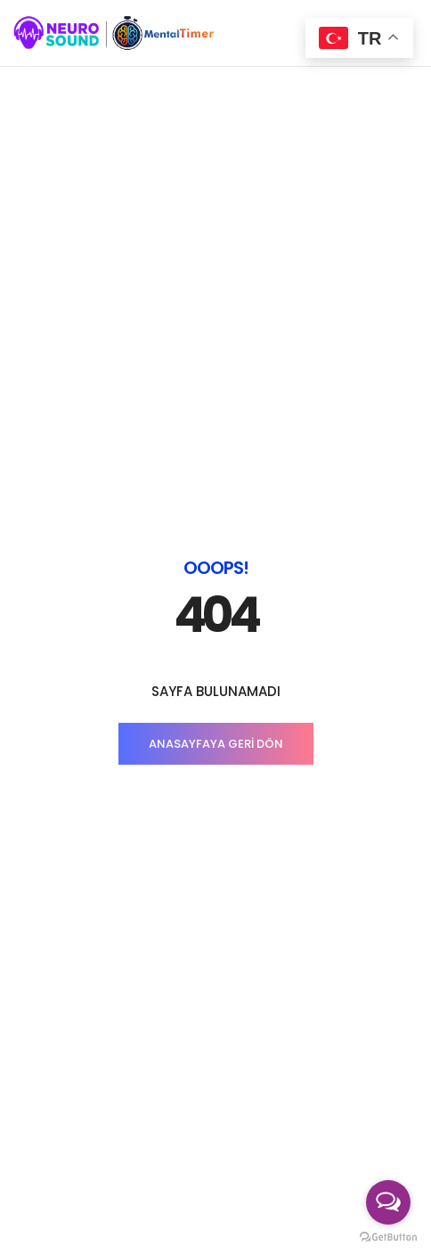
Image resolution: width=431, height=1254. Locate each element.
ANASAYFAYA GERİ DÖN (216, 437)
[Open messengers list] (388, 1202)
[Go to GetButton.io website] (388, 1236)
